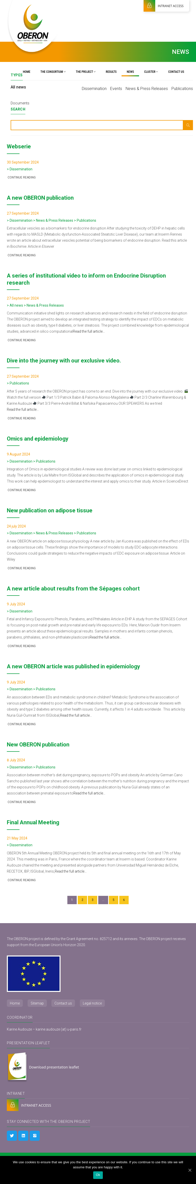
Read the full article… (89, 331)
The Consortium (53, 72)
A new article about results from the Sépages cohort (73, 588)
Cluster (151, 72)
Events (116, 88)
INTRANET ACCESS (164, 6)
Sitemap (37, 1003)
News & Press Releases (147, 88)
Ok (98, 1175)
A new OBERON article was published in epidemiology (73, 666)
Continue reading (21, 177)
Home (26, 72)
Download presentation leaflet (43, 1067)
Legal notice (92, 1003)
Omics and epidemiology (37, 439)
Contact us (176, 72)
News (130, 72)
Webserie (19, 146)
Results (111, 72)
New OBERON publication (38, 744)
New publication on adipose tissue (49, 510)
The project (86, 72)
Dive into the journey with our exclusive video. (64, 360)
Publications (182, 88)
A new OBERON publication (40, 198)
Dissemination (94, 88)
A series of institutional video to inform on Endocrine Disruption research (86, 279)
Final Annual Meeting (33, 822)
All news (18, 87)
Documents (20, 103)
